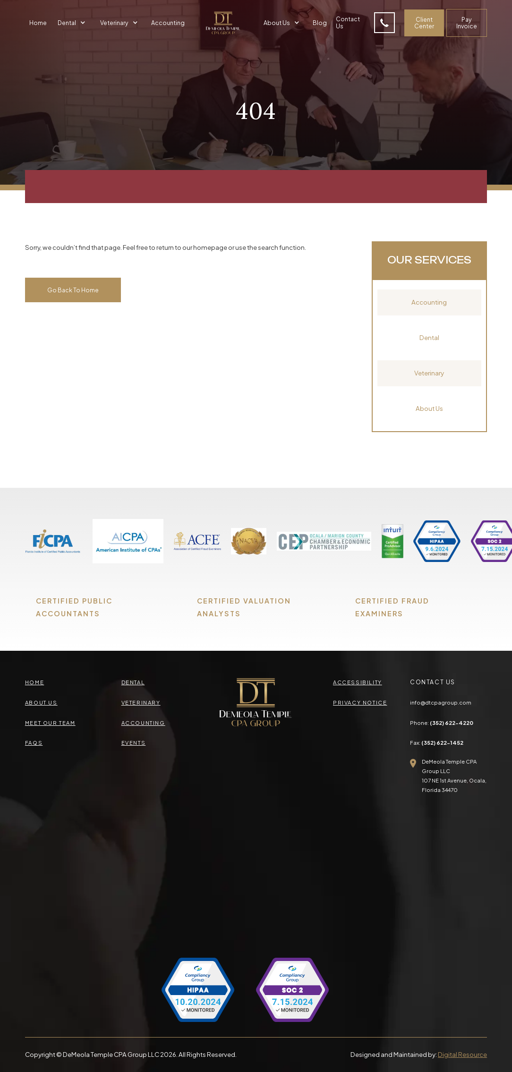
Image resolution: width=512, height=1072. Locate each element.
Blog (320, 22)
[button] (73, 23)
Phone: (441, 722)
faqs (34, 742)
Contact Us (348, 22)
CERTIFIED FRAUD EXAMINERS (392, 607)
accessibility (357, 682)
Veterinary (429, 373)
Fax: (436, 742)
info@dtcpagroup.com (440, 702)
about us (41, 702)
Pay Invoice (466, 23)
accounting (143, 722)
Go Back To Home (73, 290)
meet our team (50, 722)
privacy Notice (360, 702)
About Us (429, 408)
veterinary (141, 702)
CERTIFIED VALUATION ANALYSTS (244, 607)
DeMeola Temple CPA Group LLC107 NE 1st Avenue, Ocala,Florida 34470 (454, 775)
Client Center (424, 23)
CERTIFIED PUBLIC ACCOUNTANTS (74, 607)
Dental (429, 337)
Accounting (168, 22)
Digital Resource (462, 1054)
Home (38, 22)
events (133, 742)
